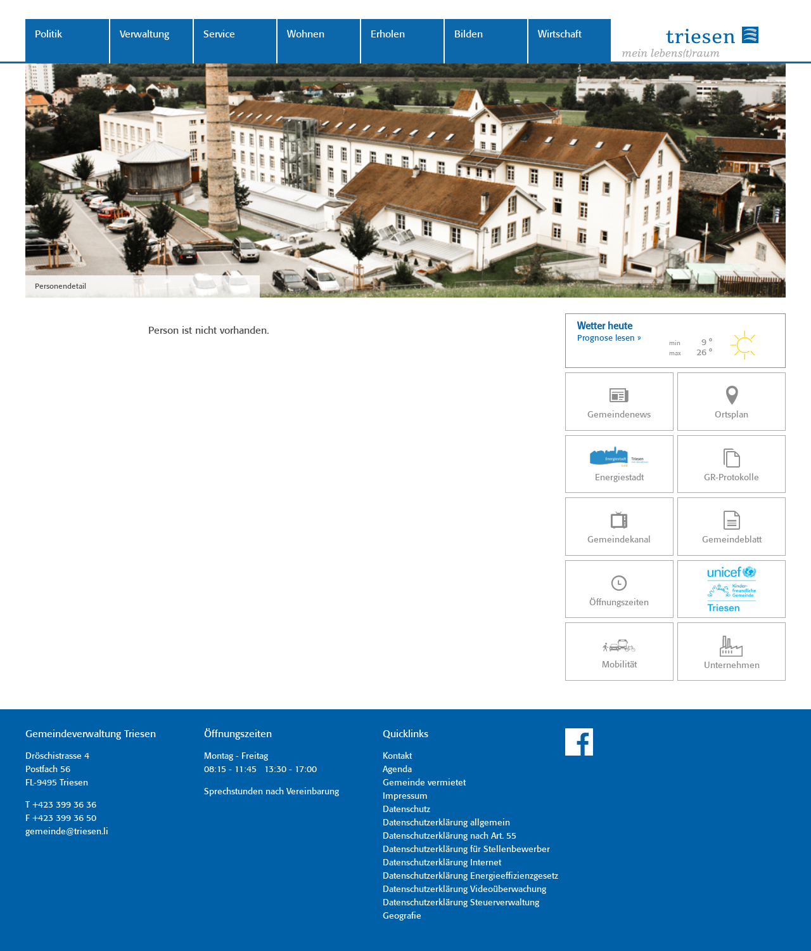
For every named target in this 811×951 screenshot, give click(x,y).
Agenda (397, 769)
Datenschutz (406, 809)
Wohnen (305, 34)
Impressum (405, 796)
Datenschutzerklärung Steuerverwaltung (461, 902)
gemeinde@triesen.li (66, 831)
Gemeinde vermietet (424, 782)
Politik (48, 34)
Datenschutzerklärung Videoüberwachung (464, 889)
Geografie (402, 916)
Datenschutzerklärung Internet (442, 862)
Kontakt (397, 756)
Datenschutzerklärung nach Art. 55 (449, 836)
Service (219, 34)
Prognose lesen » (609, 338)
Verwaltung (144, 34)
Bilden (468, 34)
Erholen (388, 34)
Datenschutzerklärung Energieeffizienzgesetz (470, 876)
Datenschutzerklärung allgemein (446, 822)
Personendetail (60, 286)
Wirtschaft (560, 34)
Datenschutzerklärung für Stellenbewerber (466, 849)
